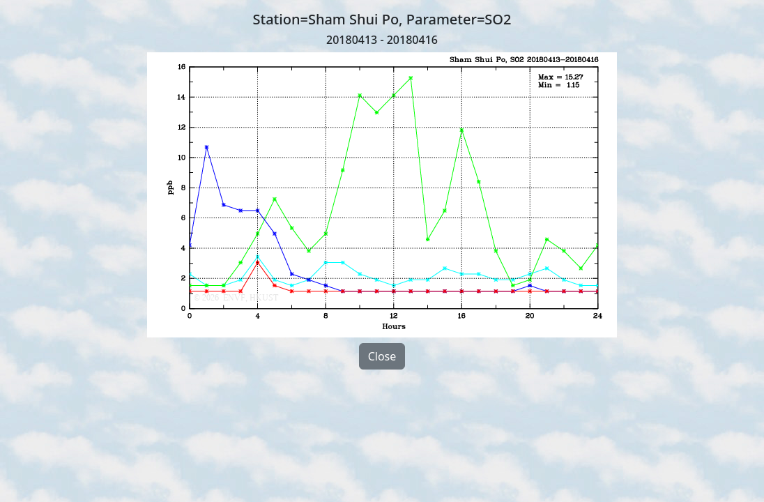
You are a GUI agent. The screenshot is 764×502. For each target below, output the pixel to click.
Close (382, 356)
